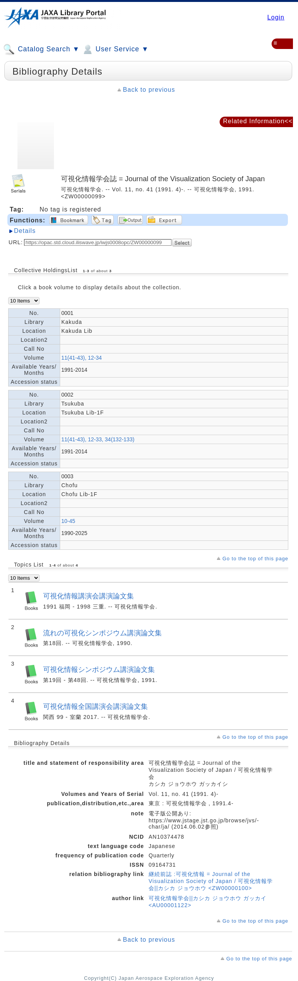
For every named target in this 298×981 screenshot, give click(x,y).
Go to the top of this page (255, 558)
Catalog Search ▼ (41, 49)
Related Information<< (258, 121)
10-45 (68, 521)
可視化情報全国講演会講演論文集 (95, 706)
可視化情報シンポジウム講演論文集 (99, 669)
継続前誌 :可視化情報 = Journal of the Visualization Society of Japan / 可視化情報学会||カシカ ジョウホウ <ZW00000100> (211, 881)
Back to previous (149, 89)
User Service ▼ (115, 49)
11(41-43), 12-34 (81, 358)
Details (25, 230)
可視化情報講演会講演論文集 (88, 596)
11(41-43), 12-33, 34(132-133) (97, 439)
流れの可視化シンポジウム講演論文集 (102, 633)
